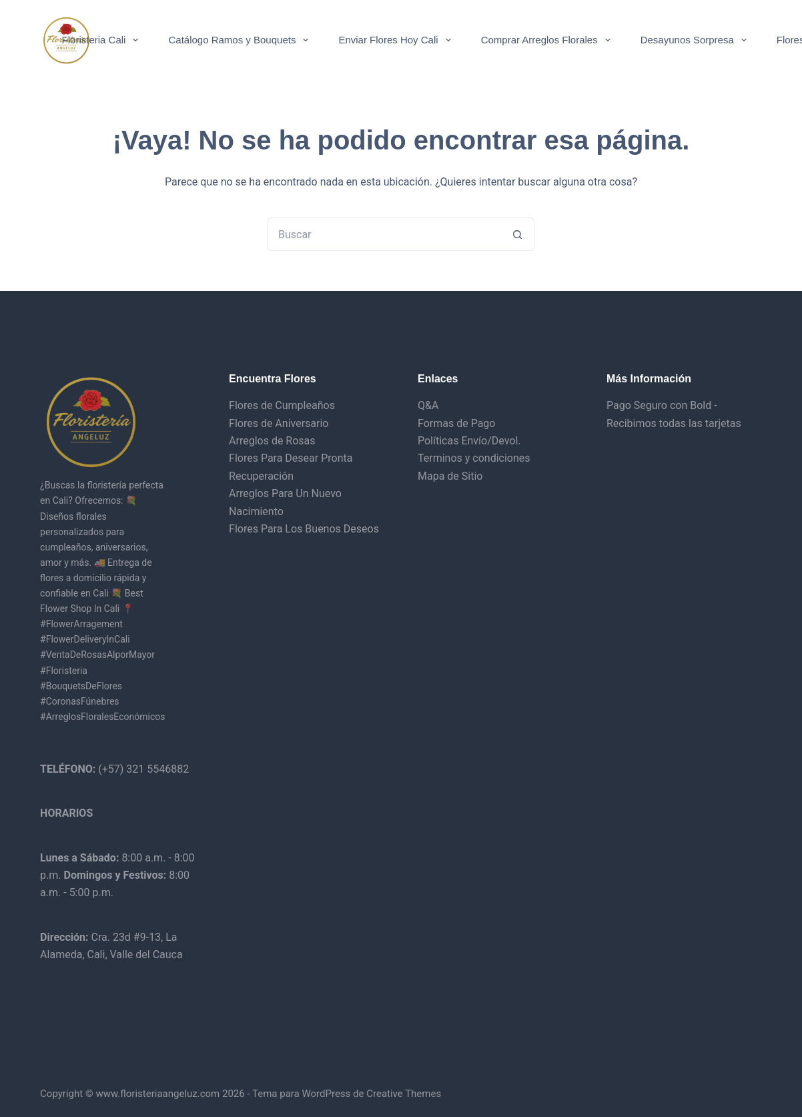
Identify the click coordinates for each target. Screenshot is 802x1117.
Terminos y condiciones (474, 458)
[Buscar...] (384, 234)
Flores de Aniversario (278, 423)
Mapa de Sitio (450, 476)
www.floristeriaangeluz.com (156, 1094)
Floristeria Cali (103, 40)
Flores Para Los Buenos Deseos (304, 528)
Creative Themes (403, 1094)
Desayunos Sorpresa (696, 40)
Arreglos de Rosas (272, 440)
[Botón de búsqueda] (517, 234)
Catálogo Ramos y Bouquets (241, 40)
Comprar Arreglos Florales (548, 40)
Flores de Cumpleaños (282, 405)
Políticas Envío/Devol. (469, 440)
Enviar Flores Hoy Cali (397, 40)
